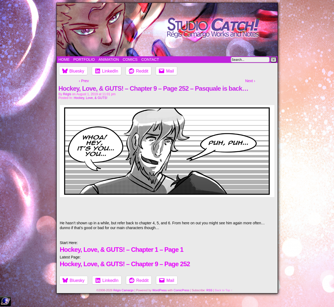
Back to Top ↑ (223, 290)
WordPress (159, 290)
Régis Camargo (123, 290)
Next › (250, 81)
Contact (150, 59)
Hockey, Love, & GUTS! (91, 98)
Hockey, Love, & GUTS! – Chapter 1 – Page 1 (121, 249)
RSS (210, 290)
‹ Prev (84, 81)
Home (64, 59)
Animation (108, 59)
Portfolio (84, 59)
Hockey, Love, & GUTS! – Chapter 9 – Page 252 (125, 264)
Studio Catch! (167, 29)
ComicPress (181, 290)
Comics (130, 59)
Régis (67, 94)
